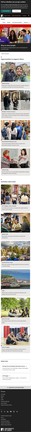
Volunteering (5, 170)
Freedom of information (5, 423)
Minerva (2, 396)
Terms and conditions (5, 421)
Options (16, 11)
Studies (8, 22)
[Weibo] (17, 412)
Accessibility (3, 419)
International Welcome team (9, 141)
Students (3, 19)
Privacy (2, 417)
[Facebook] (1, 412)
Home (4, 22)
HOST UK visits (6, 319)
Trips (3, 290)
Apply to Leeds (7, 15)
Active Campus (5, 347)
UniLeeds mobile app (5, 401)
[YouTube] (11, 412)
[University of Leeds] (7, 429)
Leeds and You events (7, 262)
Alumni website (4, 403)
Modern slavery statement (6, 424)
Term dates (3, 394)
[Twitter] (5, 412)
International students (17, 22)
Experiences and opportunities (15, 387)
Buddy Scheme (5, 83)
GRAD (2, 397)
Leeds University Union (17, 15)
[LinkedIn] (8, 412)
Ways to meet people (6, 25)
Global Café (5, 234)
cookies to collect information (10, 4)
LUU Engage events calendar (9, 206)
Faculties (25, 15)
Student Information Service (6, 405)
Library (2, 399)
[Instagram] (14, 412)
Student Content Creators (8, 111)
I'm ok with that (6, 11)
